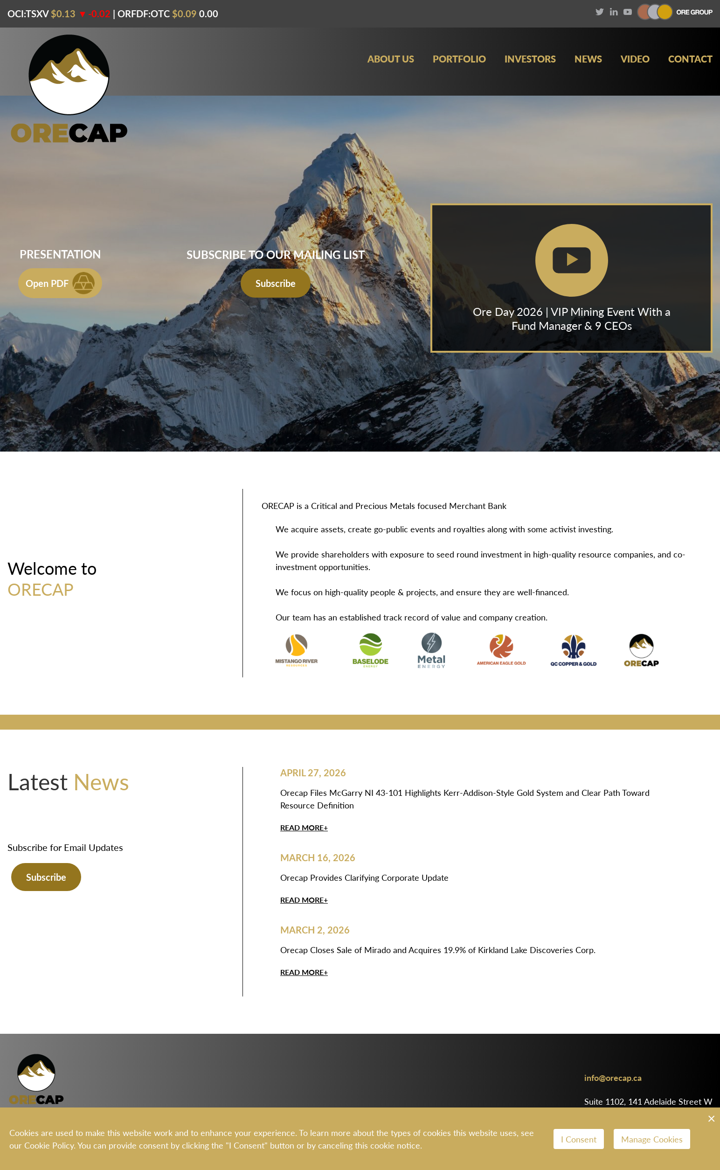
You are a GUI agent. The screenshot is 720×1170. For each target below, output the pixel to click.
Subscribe (276, 283)
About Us (390, 59)
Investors (530, 59)
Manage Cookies (652, 1139)
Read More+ (304, 827)
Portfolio (459, 59)
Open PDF (60, 283)
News (588, 59)
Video (635, 59)
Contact (690, 59)
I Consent (578, 1139)
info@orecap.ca (613, 1077)
